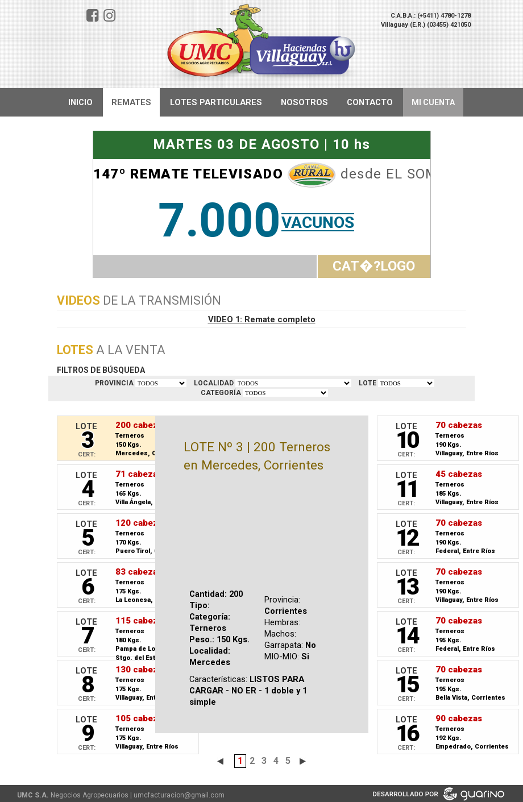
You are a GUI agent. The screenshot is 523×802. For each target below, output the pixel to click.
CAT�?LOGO (374, 266)
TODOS (160, 383)
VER (406, 383)
